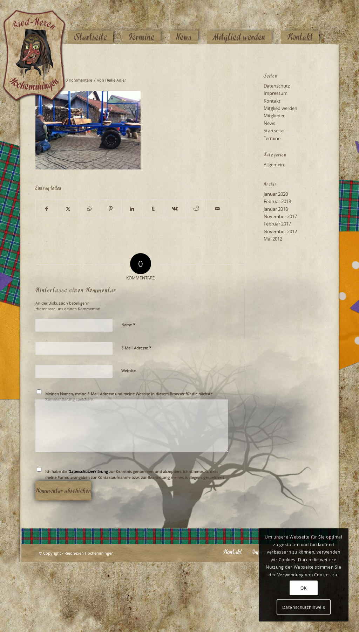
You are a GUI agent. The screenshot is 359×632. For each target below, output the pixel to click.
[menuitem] (90, 23)
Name (128, 324)
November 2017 (280, 216)
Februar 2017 (277, 224)
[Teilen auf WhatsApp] (89, 209)
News (269, 123)
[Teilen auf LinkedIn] (132, 209)
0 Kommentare (79, 80)
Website (128, 370)
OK (303, 588)
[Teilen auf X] (68, 209)
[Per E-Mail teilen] (217, 209)
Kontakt (272, 101)
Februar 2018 (277, 201)
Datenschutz (277, 86)
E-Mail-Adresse (136, 348)
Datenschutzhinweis (303, 607)
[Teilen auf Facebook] (46, 209)
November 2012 (280, 231)
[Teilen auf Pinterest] (110, 209)
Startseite (274, 130)
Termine (272, 138)
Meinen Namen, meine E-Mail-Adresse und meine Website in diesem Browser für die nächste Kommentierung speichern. (128, 396)
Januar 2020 (276, 194)
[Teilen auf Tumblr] (153, 209)
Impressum (275, 93)
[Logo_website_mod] (39, 23)
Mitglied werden (280, 108)
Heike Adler (115, 80)
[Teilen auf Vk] (174, 209)
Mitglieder (274, 115)
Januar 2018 (276, 209)
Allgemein (274, 164)
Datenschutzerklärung (88, 471)
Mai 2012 (273, 239)
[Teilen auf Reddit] (195, 209)
